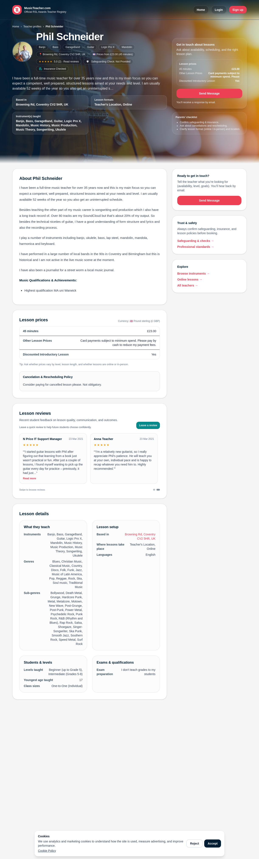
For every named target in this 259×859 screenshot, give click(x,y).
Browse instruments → (193, 273)
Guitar (90, 47)
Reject (194, 843)
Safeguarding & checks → (195, 241)
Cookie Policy (47, 850)
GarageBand (72, 47)
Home (201, 9)
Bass (55, 47)
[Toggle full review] (53, 465)
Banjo (42, 47)
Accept (213, 843)
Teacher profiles (32, 26)
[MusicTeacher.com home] (39, 9)
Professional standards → (195, 246)
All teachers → (187, 285)
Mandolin (127, 47)
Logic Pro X (107, 47)
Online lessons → (189, 279)
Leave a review (148, 425)
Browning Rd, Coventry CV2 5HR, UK (42, 104)
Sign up (237, 9)
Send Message (209, 93)
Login (219, 9)
